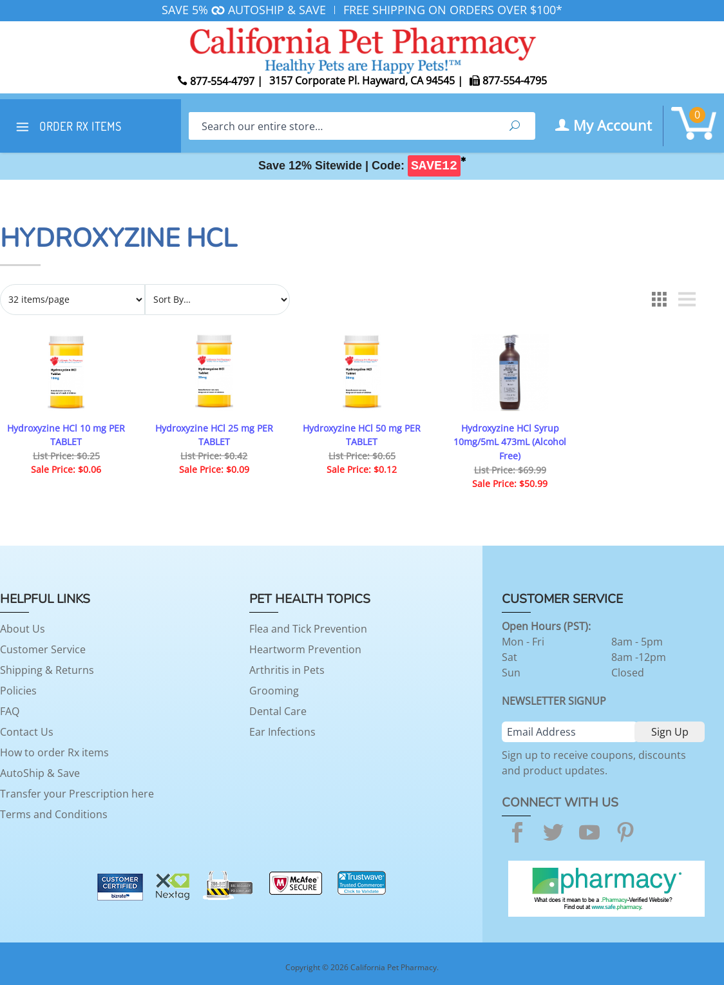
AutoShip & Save (40, 773)
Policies (18, 691)
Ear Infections (282, 732)
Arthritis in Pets (287, 670)
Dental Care (278, 711)
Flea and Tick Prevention (308, 629)
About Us (22, 629)
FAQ (9, 711)
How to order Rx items (54, 752)
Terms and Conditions (54, 814)
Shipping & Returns (47, 670)
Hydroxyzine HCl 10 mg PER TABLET (66, 435)
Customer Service (43, 649)
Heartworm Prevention (305, 649)
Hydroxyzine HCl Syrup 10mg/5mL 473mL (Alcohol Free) (509, 442)
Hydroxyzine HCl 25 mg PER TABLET (214, 435)
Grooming (274, 691)
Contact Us (26, 732)
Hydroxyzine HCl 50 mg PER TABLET (362, 435)
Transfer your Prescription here (77, 794)
